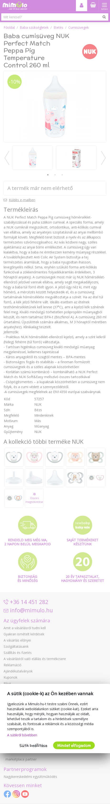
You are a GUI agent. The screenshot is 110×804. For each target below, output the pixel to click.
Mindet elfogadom (74, 745)
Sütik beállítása (33, 745)
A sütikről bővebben (22, 735)
